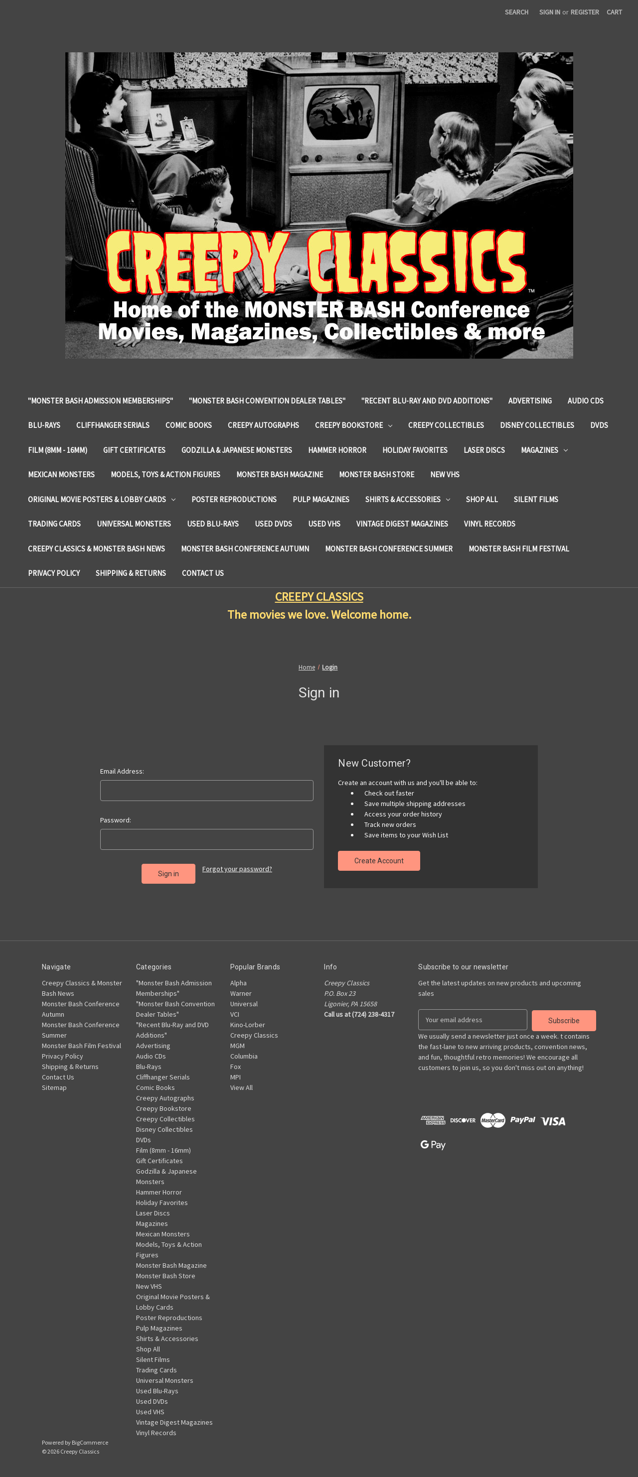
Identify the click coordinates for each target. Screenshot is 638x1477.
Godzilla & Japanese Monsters (236, 450)
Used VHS (324, 524)
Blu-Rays (44, 425)
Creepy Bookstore (353, 425)
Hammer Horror (337, 450)
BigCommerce (90, 1442)
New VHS (445, 474)
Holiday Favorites (415, 450)
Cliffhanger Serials (113, 425)
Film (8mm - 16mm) (57, 450)
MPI (235, 1077)
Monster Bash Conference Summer (389, 548)
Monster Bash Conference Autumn (245, 548)
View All (241, 1087)
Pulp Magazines (321, 499)
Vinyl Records (489, 524)
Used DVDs (273, 524)
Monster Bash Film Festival (519, 548)
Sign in (549, 11)
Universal (244, 1003)
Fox (235, 1066)
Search (516, 11)
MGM (237, 1045)
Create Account (379, 861)
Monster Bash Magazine (279, 474)
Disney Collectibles (537, 425)
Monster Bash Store (376, 474)
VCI (234, 1014)
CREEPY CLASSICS (319, 596)
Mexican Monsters (61, 474)
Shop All (482, 499)
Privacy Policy (54, 573)
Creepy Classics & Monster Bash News (96, 548)
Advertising (530, 400)
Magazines (544, 450)
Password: (115, 819)
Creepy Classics (254, 1035)
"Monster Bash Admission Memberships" (100, 400)
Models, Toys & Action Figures (165, 474)
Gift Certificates (134, 450)
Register (585, 11)
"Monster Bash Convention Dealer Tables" (267, 400)
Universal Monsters (134, 524)
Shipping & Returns (131, 573)
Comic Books (188, 425)
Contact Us (203, 573)
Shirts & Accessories (407, 499)
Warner (241, 993)
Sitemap (54, 1087)
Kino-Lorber (247, 1024)
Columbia (244, 1056)
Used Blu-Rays (213, 524)
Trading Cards (54, 524)
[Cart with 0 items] (614, 12)
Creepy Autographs (263, 425)
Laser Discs (484, 450)
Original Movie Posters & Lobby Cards (101, 499)
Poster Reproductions (234, 499)
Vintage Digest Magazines (402, 524)
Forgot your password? (237, 868)
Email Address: (122, 771)
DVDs (599, 425)
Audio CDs (586, 400)
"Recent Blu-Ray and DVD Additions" (426, 400)
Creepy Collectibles (446, 425)
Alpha (238, 982)
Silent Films (536, 499)
